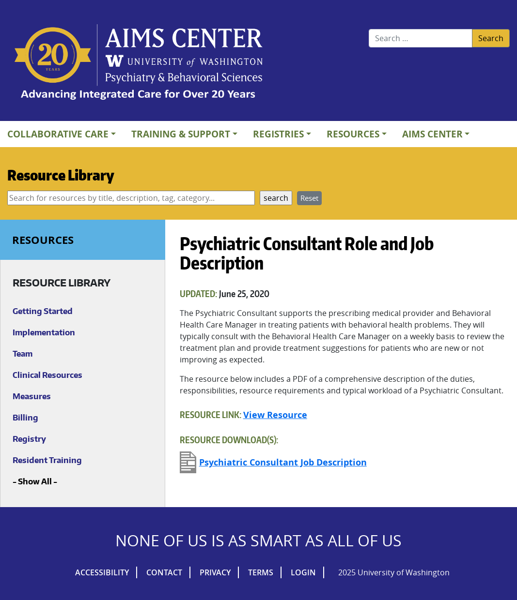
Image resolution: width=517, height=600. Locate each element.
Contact (164, 572)
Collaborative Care (58, 133)
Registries (278, 133)
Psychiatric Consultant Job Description (283, 462)
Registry (29, 439)
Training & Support (180, 133)
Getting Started (43, 311)
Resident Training (47, 460)
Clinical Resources (47, 375)
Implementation (44, 332)
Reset (309, 198)
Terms (260, 572)
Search (490, 38)
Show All (35, 481)
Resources (353, 133)
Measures (32, 396)
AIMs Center (432, 133)
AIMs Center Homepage (139, 63)
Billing (25, 417)
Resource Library (60, 174)
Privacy (215, 572)
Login (303, 572)
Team (22, 354)
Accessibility (102, 572)
